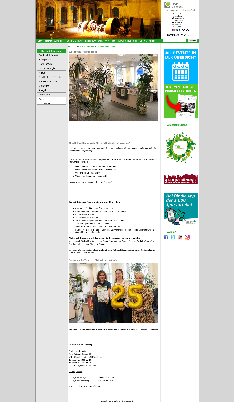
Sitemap (178, 24)
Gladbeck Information (49, 55)
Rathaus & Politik (53, 41)
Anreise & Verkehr (48, 81)
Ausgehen (44, 90)
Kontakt (178, 26)
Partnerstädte (45, 64)
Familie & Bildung (74, 41)
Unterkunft (44, 86)
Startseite (72, 46)
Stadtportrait (45, 59)
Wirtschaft (110, 41)
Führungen (44, 95)
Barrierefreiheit (181, 18)
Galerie (42, 99)
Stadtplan (179, 16)
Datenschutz (180, 22)
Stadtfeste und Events (50, 77)
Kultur (42, 73)
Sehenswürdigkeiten (49, 68)
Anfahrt (178, 14)
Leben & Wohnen (94, 41)
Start (40, 41)
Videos (47, 103)
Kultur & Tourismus (127, 41)
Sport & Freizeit (147, 41)
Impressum (179, 20)
